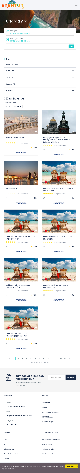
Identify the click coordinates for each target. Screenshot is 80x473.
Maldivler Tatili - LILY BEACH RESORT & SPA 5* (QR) (58, 238)
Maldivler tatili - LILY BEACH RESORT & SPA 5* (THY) (58, 189)
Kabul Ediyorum (72, 466)
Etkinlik (6, 459)
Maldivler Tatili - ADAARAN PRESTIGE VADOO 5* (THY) (20, 238)
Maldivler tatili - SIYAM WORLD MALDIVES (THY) (55, 286)
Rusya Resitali (11, 188)
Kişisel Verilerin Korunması (51, 454)
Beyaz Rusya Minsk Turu (15, 137)
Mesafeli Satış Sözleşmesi (51, 440)
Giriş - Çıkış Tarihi (16, 39)
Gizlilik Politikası (47, 444)
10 (52, 358)
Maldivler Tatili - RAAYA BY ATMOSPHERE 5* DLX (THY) (17, 335)
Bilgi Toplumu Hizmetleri (50, 412)
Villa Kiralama (9, 449)
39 (61, 358)
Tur (5, 444)
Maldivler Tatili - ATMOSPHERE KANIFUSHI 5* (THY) (18, 286)
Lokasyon (13, 31)
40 (65, 358)
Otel (5, 440)
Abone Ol (70, 377)
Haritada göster (10, 102)
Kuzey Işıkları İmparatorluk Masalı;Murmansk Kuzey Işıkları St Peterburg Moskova (56, 139)
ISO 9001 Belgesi (47, 417)
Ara (71, 46)
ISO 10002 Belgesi (48, 422)
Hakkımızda (46, 403)
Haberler (45, 407)
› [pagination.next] (69, 358)
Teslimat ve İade (48, 449)
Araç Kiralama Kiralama (12, 454)
